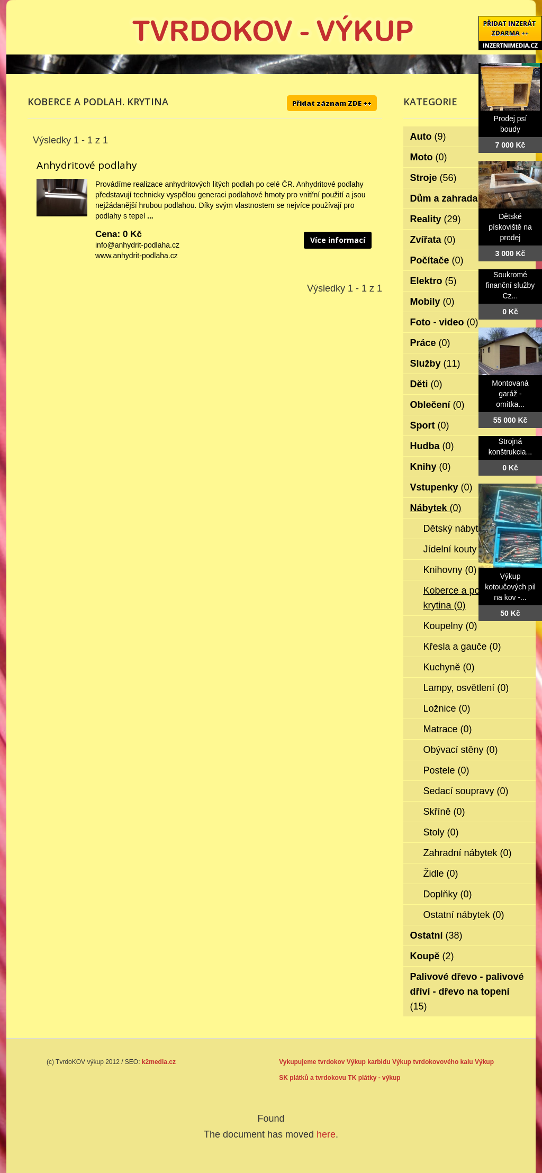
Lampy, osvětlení (466, 688)
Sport (429, 425)
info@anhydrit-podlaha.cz (137, 245)
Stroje (433, 177)
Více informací (337, 240)
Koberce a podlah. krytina (462, 598)
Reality (435, 219)
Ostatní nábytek (463, 915)
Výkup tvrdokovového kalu (432, 1062)
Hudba (432, 446)
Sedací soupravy (466, 791)
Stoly (441, 832)
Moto (428, 157)
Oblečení (437, 404)
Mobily (432, 301)
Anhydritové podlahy (87, 165)
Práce (430, 343)
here (326, 1134)
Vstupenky (441, 487)
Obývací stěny (460, 749)
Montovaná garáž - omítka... (510, 393)
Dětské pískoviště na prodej (510, 227)
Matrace (447, 729)
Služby (435, 363)
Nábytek (436, 508)
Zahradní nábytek (467, 853)
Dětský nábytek (463, 528)
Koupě (432, 956)
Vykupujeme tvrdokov (312, 1062)
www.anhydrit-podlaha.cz (136, 255)
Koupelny (450, 626)
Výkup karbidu (369, 1062)
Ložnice (447, 708)
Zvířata (433, 239)
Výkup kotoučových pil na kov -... (510, 587)
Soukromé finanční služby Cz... (510, 285)
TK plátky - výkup (374, 1077)
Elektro (433, 281)
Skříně (444, 811)
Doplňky (447, 894)
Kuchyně (449, 667)
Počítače (437, 260)
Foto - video (444, 322)
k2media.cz (159, 1062)
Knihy (430, 466)
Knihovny (450, 570)
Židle (440, 873)
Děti (426, 384)
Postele (446, 770)
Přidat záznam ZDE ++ (332, 103)
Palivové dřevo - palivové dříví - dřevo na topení (467, 991)
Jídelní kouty (457, 549)
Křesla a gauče (462, 646)
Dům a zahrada (451, 198)
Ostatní (436, 935)
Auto (428, 136)
